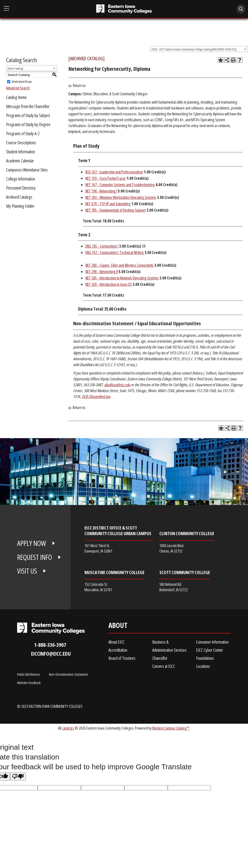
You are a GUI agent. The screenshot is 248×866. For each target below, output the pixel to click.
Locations (203, 666)
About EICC (116, 642)
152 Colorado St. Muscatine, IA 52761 (98, 586)
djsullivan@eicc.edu (117, 384)
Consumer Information (212, 642)
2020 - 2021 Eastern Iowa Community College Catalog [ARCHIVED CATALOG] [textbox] (193, 49)
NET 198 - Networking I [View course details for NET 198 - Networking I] (101, 191)
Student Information (20, 152)
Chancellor (159, 658)
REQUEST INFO (34, 557)
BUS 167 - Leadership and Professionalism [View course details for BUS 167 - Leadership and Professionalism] (114, 172)
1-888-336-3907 (50, 644)
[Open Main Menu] (7, 8)
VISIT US (27, 571)
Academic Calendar (20, 161)
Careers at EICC (163, 666)
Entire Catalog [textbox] (15, 68)
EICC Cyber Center (209, 650)
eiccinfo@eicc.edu (51, 653)
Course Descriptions (21, 142)
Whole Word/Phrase (22, 82)
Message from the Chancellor (27, 106)
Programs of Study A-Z (23, 133)
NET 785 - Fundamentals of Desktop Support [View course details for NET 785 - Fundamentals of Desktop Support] (115, 210)
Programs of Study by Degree (28, 124)
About (118, 626)
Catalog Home (16, 97)
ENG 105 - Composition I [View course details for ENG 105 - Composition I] (101, 246)
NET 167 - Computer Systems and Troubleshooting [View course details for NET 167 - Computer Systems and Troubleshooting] (120, 184)
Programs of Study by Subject (28, 115)
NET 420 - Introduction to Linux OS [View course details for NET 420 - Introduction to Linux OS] (108, 284)
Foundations (205, 658)
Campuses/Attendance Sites (27, 170)
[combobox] (199, 49)
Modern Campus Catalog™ (170, 728)
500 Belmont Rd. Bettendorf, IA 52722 (173, 586)
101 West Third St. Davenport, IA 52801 (98, 548)
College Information (20, 179)
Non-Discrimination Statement (68, 674)
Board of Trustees (121, 658)
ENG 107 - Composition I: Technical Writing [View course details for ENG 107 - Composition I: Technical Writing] (114, 252)
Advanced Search (18, 88)
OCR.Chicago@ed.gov (96, 396)
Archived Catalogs (19, 197)
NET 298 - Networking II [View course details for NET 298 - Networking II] (101, 271)
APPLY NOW (31, 543)
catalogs (68, 728)
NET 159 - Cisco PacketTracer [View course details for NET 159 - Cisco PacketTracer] (105, 178)
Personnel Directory (21, 188)
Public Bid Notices (28, 674)
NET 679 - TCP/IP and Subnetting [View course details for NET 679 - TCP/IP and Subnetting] (107, 203)
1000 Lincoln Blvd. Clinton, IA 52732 (171, 548)
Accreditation (117, 650)
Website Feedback (29, 682)
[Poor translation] (18, 776)
